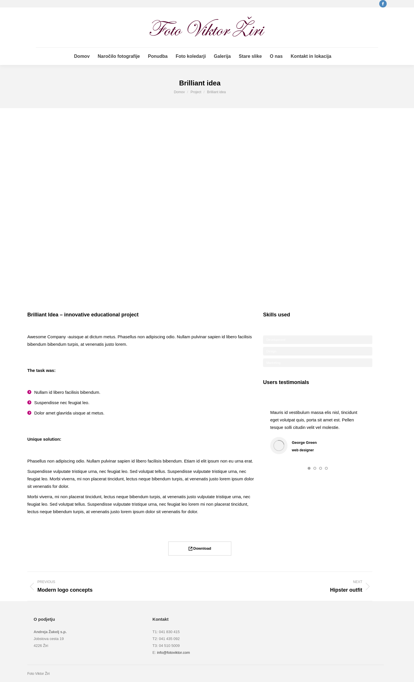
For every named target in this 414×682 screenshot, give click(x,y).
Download (200, 548)
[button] (309, 468)
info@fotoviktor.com (173, 652)
